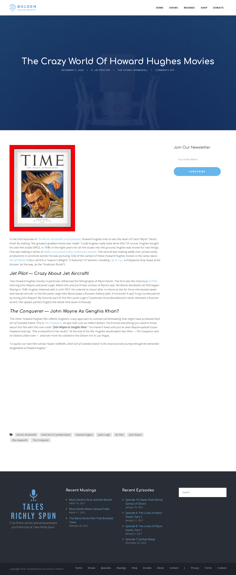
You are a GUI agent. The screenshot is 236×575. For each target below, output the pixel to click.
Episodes (106, 567)
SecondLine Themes (53, 568)
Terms (208, 567)
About (160, 567)
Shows (173, 7)
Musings (189, 7)
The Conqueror (53, 323)
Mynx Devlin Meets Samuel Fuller (89, 509)
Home (159, 7)
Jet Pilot (119, 434)
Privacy (195, 567)
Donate (218, 7)
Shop (204, 7)
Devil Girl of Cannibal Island (55, 434)
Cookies (222, 567)
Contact (173, 567)
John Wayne (135, 434)
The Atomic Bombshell (133, 70)
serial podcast (59, 239)
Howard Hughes (84, 434)
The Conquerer (41, 440)
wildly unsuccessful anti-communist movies (70, 252)
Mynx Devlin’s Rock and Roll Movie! (90, 500)
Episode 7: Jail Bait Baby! (140, 539)
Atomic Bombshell (26, 434)
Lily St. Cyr (116, 260)
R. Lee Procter (100, 70)
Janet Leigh (104, 434)
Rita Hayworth (19, 440)
